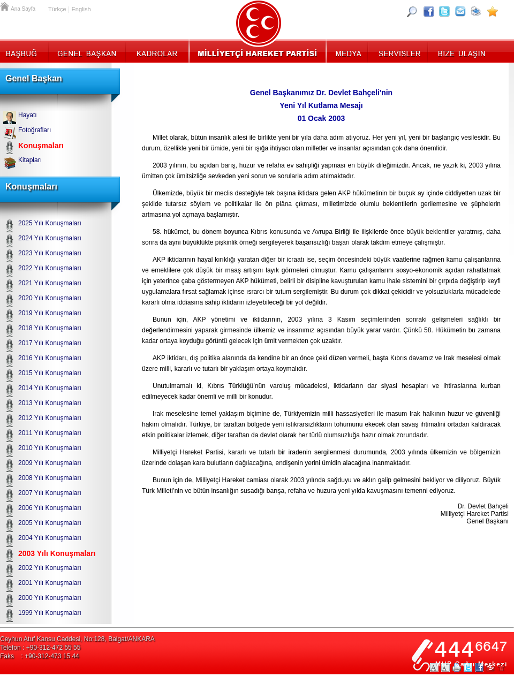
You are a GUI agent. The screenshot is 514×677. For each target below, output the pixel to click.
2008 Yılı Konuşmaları (49, 478)
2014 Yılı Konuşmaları (49, 388)
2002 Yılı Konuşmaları (49, 568)
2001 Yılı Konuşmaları (49, 583)
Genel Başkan (87, 51)
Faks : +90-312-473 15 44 (39, 656)
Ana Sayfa (5, 5)
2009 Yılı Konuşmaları (49, 463)
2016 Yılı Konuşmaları (49, 358)
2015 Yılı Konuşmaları (49, 373)
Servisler (398, 51)
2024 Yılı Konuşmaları (49, 238)
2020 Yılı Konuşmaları (49, 298)
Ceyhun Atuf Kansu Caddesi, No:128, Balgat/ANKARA (77, 639)
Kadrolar (156, 51)
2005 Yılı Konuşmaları (49, 523)
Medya (347, 51)
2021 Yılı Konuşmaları (49, 283)
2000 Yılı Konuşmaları (49, 598)
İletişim (460, 51)
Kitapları (30, 160)
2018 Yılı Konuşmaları (49, 328)
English (80, 9)
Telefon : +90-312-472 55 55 (40, 647)
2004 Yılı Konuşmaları (49, 538)
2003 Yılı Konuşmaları (56, 553)
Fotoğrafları (34, 130)
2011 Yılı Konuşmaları (49, 433)
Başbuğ (24, 51)
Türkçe (57, 9)
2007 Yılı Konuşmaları (49, 493)
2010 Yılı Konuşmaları (49, 448)
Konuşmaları (41, 145)
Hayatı (27, 115)
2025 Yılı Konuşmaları (49, 223)
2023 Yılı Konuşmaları (49, 253)
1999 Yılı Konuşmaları (49, 613)
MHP (257, 51)
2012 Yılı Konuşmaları (49, 418)
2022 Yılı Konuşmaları (49, 268)
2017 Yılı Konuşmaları (49, 343)
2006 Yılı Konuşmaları (49, 508)
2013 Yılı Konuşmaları (49, 403)
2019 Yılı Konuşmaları (49, 313)
